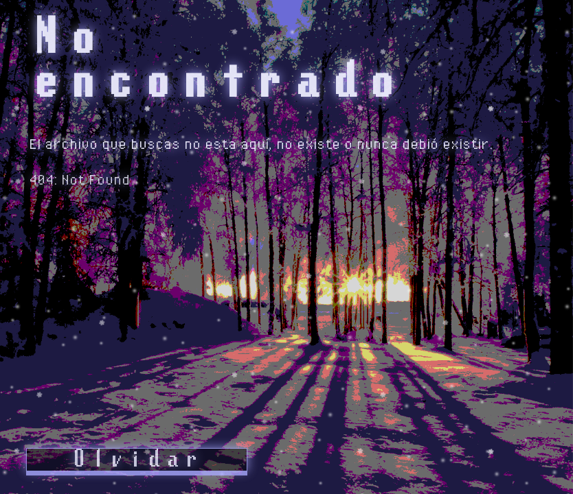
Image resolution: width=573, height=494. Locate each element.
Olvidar (136, 460)
